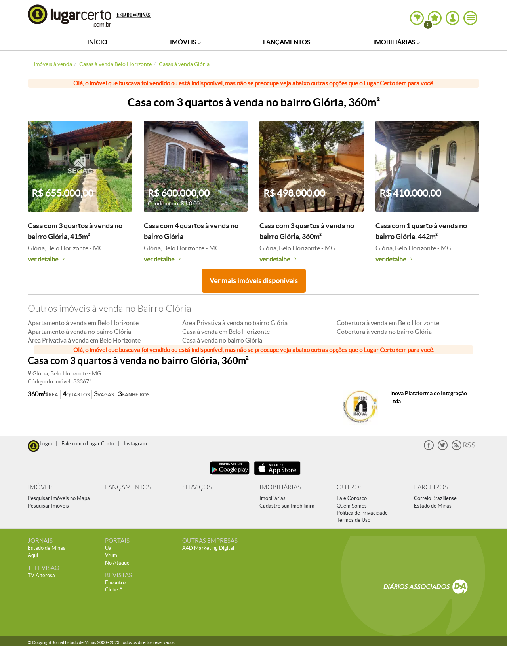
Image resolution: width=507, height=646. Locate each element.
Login (46, 444)
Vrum (111, 555)
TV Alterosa (41, 575)
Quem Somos (352, 506)
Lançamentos (287, 41)
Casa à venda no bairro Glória (222, 340)
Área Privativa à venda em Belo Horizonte (84, 340)
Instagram (135, 444)
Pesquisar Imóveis (48, 506)
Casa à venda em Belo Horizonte (226, 331)
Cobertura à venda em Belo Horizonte (388, 322)
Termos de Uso (353, 520)
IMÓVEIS (40, 487)
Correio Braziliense (435, 498)
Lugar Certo (70, 15)
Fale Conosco (352, 498)
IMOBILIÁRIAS (280, 487)
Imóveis (185, 41)
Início (97, 41)
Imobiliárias (396, 41)
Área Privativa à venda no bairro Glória (235, 322)
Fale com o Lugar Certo (87, 444)
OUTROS (349, 487)
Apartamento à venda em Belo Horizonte (83, 322)
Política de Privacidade (362, 513)
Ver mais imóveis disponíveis (254, 281)
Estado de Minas (433, 506)
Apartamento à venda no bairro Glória (79, 331)
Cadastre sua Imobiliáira (286, 506)
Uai (108, 548)
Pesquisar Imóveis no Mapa (59, 498)
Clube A (114, 590)
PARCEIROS (431, 487)
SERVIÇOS (197, 487)
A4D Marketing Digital (208, 548)
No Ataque (117, 563)
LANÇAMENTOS (128, 487)
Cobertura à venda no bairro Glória (384, 331)
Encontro (115, 582)
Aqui (33, 555)
